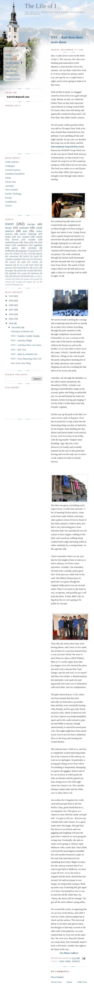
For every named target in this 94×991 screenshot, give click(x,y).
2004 (11, 323)
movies (15, 239)
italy (7, 276)
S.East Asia (10, 181)
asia (25, 230)
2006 (11, 314)
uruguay (29, 282)
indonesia (35, 273)
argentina (38, 245)
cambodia (13, 273)
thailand (26, 276)
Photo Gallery (11, 67)
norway (12, 262)
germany (8, 268)
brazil (36, 256)
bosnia (7, 285)
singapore (16, 285)
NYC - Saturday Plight (21, 340)
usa (38, 282)
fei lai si (20, 265)
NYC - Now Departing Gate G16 (26, 358)
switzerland (13, 256)
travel (76, 961)
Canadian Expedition (14, 173)
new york (65, 961)
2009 (11, 300)
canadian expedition (13, 259)
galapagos (23, 251)
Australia (9, 185)
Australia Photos (12, 74)
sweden (35, 262)
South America (12, 161)
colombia (32, 248)
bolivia (26, 256)
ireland (19, 268)
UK (35, 242)
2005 (11, 318)
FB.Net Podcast (14, 63)
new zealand (23, 236)
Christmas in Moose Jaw (22, 331)
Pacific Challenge (13, 193)
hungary (27, 279)
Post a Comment (57, 977)
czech (36, 276)
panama (39, 254)
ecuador (31, 239)
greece (15, 248)
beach (8, 227)
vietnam (16, 254)
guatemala (35, 251)
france (39, 259)
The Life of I (40, 6)
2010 (11, 296)
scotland (30, 270)
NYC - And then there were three (67, 40)
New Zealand (11, 189)
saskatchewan (11, 242)
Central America (12, 79)
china (26, 242)
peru (7, 254)
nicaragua (9, 270)
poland (20, 270)
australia (24, 227)
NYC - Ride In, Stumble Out (24, 354)
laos (27, 268)
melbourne (10, 250)
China (8, 177)
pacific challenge (28, 234)
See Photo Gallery (69, 953)
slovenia (8, 282)
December (17, 327)
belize (39, 270)
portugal (36, 279)
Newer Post (56, 982)
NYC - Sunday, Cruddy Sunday (25, 336)
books (8, 236)
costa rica (29, 259)
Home (69, 982)
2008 (11, 305)
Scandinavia (11, 201)
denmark (8, 265)
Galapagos (10, 165)
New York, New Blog (21, 363)
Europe (8, 197)
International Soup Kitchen (64, 146)
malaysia (16, 276)
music (8, 245)
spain (24, 262)
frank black (34, 265)
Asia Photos (10, 71)
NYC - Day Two (18, 349)
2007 (11, 309)
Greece (8, 205)
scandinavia (22, 245)
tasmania (19, 282)
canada (39, 236)
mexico (36, 268)
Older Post (82, 982)
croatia (24, 273)
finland (17, 279)
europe (31, 224)
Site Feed (11, 59)
